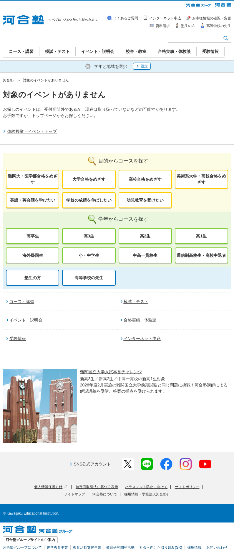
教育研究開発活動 (120, 547)
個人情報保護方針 (50, 487)
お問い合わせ (217, 547)
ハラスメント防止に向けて (146, 487)
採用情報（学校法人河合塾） (147, 494)
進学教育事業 (57, 547)
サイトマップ (74, 494)
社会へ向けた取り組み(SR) (161, 547)
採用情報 (194, 547)
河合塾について (104, 494)
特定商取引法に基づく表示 (97, 487)
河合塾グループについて (22, 547)
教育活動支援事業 (87, 547)
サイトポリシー (187, 487)
